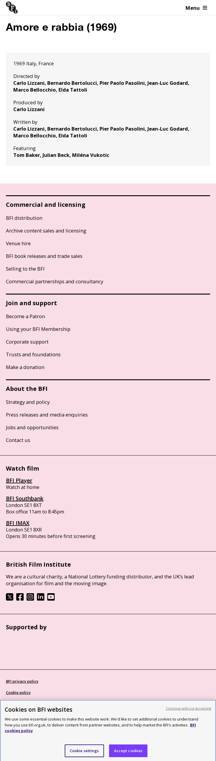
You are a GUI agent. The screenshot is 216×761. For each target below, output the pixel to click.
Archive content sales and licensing (46, 230)
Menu (196, 7)
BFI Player (19, 480)
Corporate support (27, 341)
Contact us (18, 440)
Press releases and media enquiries (47, 414)
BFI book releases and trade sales (44, 256)
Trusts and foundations (33, 354)
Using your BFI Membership (38, 329)
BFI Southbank (24, 498)
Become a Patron (25, 316)
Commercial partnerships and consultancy (54, 281)
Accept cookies (128, 752)
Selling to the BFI (25, 268)
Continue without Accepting (188, 710)
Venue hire (18, 243)
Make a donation (25, 367)
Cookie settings (84, 752)
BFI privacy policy (22, 681)
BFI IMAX (17, 522)
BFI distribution (24, 217)
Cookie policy (18, 692)
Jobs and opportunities (32, 427)
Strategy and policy (28, 402)
